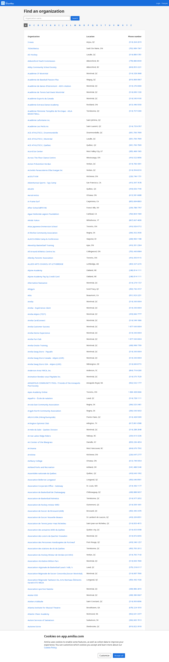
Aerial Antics (33, 195)
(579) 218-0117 (135, 567)
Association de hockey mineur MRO (43, 504)
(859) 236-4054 (135, 442)
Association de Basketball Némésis (43, 498)
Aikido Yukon (33, 220)
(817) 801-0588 (135, 423)
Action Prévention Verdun (39, 164)
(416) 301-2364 (135, 245)
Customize (104, 655)
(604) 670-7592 (135, 448)
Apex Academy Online (37, 392)
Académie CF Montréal (38, 73)
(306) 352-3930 (135, 232)
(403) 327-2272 (135, 264)
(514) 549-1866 (135, 320)
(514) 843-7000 (135, 561)
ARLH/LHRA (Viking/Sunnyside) (41, 417)
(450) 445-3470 (135, 511)
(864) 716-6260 (135, 370)
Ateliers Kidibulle (35, 601)
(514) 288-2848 (135, 429)
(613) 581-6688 (135, 195)
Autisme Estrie (34, 626)
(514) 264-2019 (135, 42)
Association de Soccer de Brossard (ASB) (46, 511)
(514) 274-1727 (135, 283)
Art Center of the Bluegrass (40, 442)
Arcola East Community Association (43, 404)
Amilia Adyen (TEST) (37, 314)
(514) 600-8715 (135, 364)
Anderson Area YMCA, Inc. (39, 370)
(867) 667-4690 (135, 220)
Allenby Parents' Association (40, 258)
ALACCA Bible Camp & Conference (43, 239)
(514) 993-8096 (135, 601)
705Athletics (33, 48)
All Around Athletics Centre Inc (41, 251)
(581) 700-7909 (135, 132)
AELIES (31, 189)
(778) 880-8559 (135, 61)
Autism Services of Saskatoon (41, 620)
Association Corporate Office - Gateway (45, 486)
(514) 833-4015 (135, 523)
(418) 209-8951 (135, 517)
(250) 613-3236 (135, 436)
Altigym (31, 289)
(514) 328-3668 (135, 73)
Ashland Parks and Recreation (41, 467)
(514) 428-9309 (135, 417)
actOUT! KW (33, 176)
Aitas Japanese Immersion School (42, 226)
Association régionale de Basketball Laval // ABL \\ (50, 567)
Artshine (31, 454)
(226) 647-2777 (135, 454)
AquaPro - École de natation (40, 398)
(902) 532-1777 (135, 383)
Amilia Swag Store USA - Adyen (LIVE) (44, 364)
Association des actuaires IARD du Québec (46, 529)
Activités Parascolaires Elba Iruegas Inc (45, 170)
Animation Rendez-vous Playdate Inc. (44, 376)
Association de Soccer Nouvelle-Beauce (45, 517)
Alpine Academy (35, 270)
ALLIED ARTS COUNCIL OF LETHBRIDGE (45, 264)
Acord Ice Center (35, 151)
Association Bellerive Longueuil (41, 479)
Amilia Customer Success (39, 326)
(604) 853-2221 (135, 67)
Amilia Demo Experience (39, 333)
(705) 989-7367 (135, 48)
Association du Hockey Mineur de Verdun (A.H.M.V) (50, 555)
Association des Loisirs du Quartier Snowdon (47, 536)
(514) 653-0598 (135, 529)
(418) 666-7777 (135, 314)
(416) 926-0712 (135, 226)
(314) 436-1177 (135, 486)
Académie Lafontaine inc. (39, 120)
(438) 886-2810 (135, 589)
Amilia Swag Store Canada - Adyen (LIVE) (46, 358)
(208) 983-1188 (135, 239)
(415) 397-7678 (135, 182)
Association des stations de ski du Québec (46, 548)
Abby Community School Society (42, 67)
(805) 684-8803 (135, 201)
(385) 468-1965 (135, 151)
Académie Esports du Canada (41, 98)
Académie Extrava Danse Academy (43, 104)
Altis (30, 295)
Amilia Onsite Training (38, 345)
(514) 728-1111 (135, 398)
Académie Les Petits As (38, 126)
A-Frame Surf (34, 201)
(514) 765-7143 (135, 555)
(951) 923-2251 (135, 295)
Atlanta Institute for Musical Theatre (44, 607)
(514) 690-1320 (135, 92)
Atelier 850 (33, 595)
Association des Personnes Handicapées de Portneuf (51, 542)
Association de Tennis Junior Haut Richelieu (47, 523)
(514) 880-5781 (135, 54)
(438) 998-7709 (135, 345)
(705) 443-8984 (135, 251)
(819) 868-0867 (135, 79)
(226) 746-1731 (135, 176)
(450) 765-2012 (135, 548)
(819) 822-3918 (135, 626)
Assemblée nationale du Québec (42, 473)
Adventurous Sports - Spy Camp (42, 182)
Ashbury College (35, 461)
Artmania (32, 448)
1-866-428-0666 (134, 392)
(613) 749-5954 (135, 461)
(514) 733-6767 (135, 126)
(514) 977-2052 (135, 498)
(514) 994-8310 (135, 170)
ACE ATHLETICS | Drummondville (43, 132)
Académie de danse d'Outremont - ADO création (49, 86)
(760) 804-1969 (135, 214)
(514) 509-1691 (135, 504)
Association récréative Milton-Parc (43, 561)
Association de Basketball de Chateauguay (46, 492)
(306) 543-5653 (135, 411)
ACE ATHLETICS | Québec (39, 145)
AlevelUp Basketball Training (41, 245)
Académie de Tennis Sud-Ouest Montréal (46, 92)
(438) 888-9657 (135, 492)
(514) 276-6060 (135, 86)
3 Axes (31, 42)
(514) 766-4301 (135, 164)
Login (158, 3)
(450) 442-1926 (135, 580)
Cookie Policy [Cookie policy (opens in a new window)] (50, 647)
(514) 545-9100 (135, 98)
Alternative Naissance (37, 283)
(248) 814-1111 (135, 270)
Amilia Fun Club (34, 339)
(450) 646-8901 (135, 479)
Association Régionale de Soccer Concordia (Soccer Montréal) (55, 573)
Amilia (30, 301)
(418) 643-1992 (135, 473)
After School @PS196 (37, 207)
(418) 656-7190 (135, 189)
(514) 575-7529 (135, 376)
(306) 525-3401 (135, 404)
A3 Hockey (32, 54)
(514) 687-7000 (135, 573)
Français (165, 3)
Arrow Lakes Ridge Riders (39, 436)
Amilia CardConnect (36, 320)
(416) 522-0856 (135, 157)
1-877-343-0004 (134, 326)
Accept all (118, 655)
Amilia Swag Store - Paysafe (40, 351)
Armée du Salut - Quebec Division (43, 429)
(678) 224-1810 (135, 607)
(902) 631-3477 (135, 614)
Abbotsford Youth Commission (41, 61)
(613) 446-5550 (135, 104)
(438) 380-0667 (135, 595)
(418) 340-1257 (135, 542)
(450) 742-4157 (135, 289)
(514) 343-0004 (135, 301)
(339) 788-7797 (135, 207)
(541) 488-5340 (135, 467)
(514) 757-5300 (135, 111)
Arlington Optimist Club (38, 423)
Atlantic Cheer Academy (38, 614)
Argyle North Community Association (44, 411)
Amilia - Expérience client (39, 308)
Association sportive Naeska (40, 589)
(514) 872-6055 (135, 536)
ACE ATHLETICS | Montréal (40, 139)
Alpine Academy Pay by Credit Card (43, 276)
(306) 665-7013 (135, 620)
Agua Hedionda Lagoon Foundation (43, 214)
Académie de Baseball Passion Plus (43, 79)
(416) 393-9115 (135, 258)
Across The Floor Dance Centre (42, 157)
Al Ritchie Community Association (42, 232)
